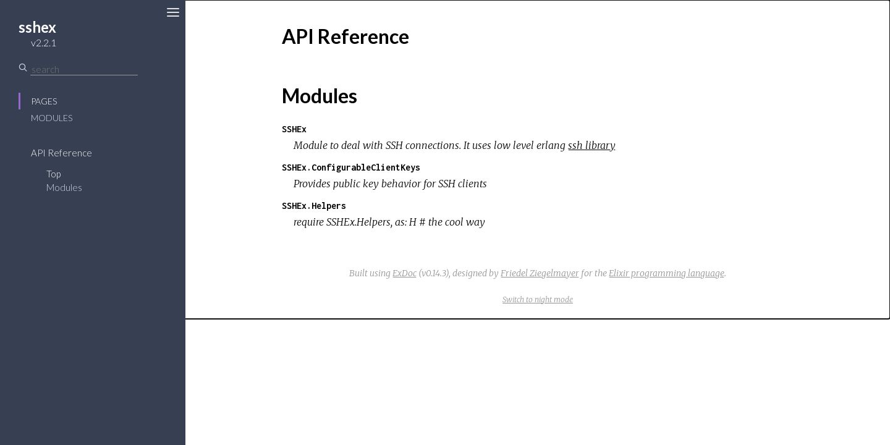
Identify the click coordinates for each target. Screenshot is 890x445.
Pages (44, 101)
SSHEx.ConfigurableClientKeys (351, 167)
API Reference (61, 152)
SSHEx (294, 129)
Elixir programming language (666, 273)
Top (53, 173)
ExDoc (404, 273)
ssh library (592, 145)
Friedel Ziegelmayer (540, 273)
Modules (51, 117)
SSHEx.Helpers (314, 205)
